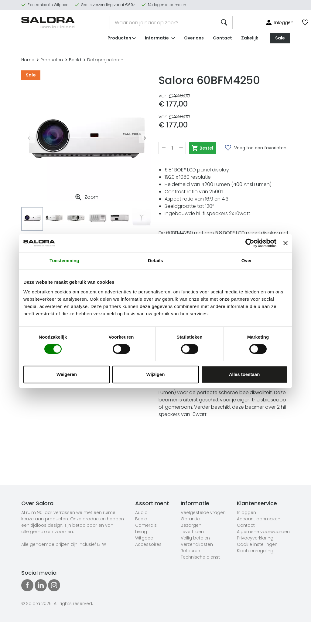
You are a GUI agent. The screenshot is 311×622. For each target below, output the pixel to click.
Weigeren (66, 374)
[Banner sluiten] (285, 243)
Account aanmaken (258, 519)
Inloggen (246, 512)
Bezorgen (191, 525)
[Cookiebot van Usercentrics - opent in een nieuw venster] (249, 243)
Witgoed (144, 538)
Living (141, 532)
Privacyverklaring (255, 538)
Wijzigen (155, 374)
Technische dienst (200, 557)
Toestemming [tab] (64, 260)
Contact (222, 38)
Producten (50, 60)
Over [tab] (246, 260)
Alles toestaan (244, 374)
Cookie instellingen (257, 544)
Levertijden (192, 532)
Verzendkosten (197, 544)
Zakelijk (249, 38)
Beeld (73, 60)
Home (27, 60)
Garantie (190, 519)
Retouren (190, 551)
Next (145, 137)
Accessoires (148, 544)
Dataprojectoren (103, 60)
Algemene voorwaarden (263, 532)
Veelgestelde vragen (203, 512)
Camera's (146, 525)
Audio (141, 512)
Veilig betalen (195, 538)
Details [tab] (155, 260)
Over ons (194, 38)
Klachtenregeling (255, 551)
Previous (29, 137)
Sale (280, 38)
